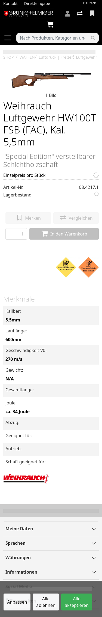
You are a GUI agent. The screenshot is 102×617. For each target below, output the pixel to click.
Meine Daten (19, 529)
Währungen (18, 558)
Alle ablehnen (45, 602)
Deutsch (89, 3)
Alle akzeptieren (77, 602)
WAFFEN (27, 57)
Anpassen (17, 602)
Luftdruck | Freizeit (56, 57)
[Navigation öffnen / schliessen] (9, 38)
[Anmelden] (67, 13)
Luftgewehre (87, 57)
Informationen (21, 572)
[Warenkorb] (51, 25)
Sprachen (15, 543)
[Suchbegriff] (52, 38)
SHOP (8, 57)
